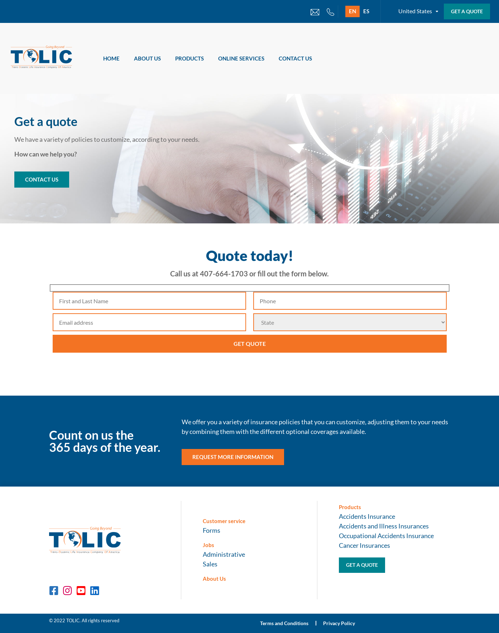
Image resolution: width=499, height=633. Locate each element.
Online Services (241, 58)
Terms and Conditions (284, 623)
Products (189, 58)
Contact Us (295, 58)
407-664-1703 (224, 273)
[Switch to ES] (366, 11)
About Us (147, 58)
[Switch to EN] (352, 11)
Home (111, 58)
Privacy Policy (340, 623)
